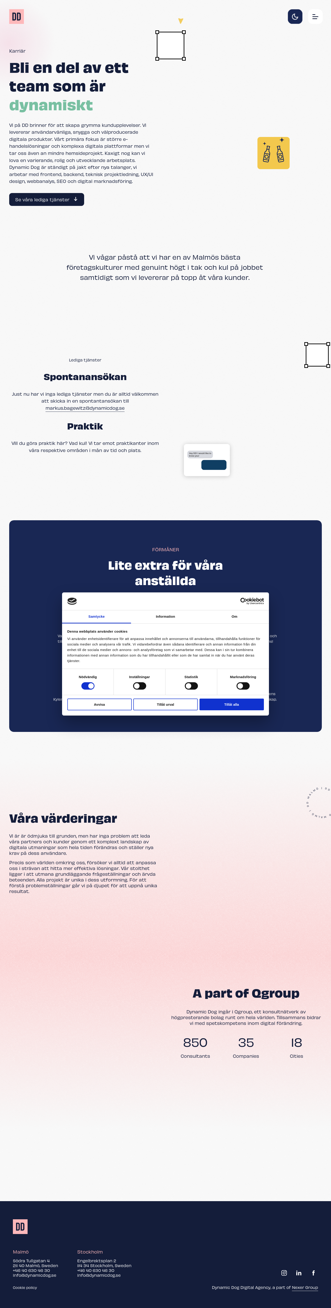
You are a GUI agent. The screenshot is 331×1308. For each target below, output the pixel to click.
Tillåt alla (231, 704)
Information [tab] (165, 616)
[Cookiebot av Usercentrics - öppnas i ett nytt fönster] (244, 601)
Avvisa (99, 704)
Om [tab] (234, 616)
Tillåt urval (165, 704)
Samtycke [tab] (96, 616)
